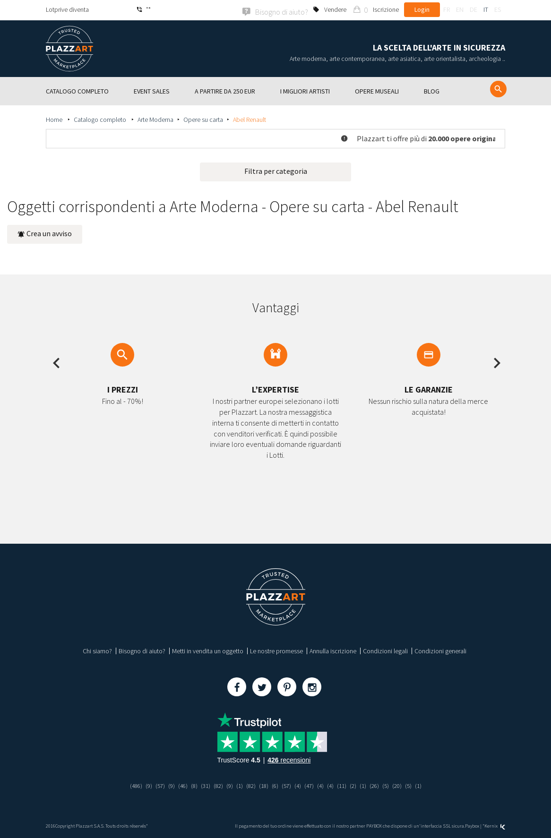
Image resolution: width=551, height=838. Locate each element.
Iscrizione (386, 9)
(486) (127, 784)
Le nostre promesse (276, 650)
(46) (177, 784)
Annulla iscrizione (333, 650)
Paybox (472, 825)
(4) (299, 784)
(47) (311, 784)
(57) (153, 784)
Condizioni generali (440, 650)
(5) (392, 784)
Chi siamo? (97, 650)
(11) (346, 784)
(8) (189, 784)
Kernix (494, 825)
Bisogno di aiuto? (142, 650)
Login (422, 9)
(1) (237, 784)
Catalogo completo (101, 118)
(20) (404, 784)
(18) (263, 784)
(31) (201, 784)
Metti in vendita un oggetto (207, 650)
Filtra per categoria (275, 170)
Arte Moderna (155, 118)
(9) (141, 784)
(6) (275, 784)
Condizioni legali (385, 650)
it (485, 9)
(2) (358, 784)
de (473, 9)
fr (446, 9)
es (497, 9)
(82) (215, 784)
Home (55, 118)
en (460, 9)
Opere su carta (203, 118)
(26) (380, 784)
